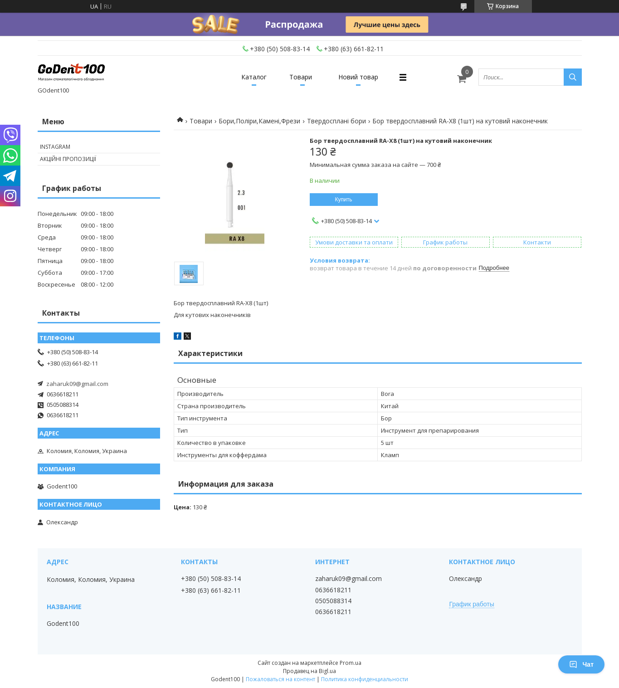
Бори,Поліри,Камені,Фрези (259, 121)
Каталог (254, 77)
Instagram (55, 147)
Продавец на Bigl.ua (309, 671)
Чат (581, 664)
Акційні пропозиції (68, 159)
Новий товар (358, 77)
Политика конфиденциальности (364, 679)
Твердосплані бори (336, 121)
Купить (343, 199)
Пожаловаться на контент (280, 679)
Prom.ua (350, 663)
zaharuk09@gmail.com (77, 383)
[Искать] (573, 77)
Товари (300, 77)
